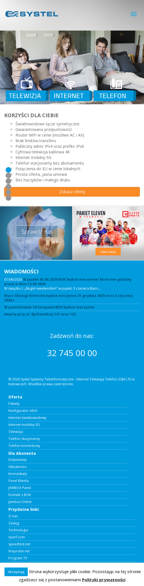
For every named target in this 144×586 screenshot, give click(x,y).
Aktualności (17, 467)
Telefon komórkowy (24, 445)
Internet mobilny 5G (24, 424)
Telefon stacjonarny (24, 438)
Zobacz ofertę (72, 191)
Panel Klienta (18, 481)
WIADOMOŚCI (21, 271)
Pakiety (14, 403)
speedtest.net (19, 544)
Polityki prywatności (103, 579)
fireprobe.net (19, 551)
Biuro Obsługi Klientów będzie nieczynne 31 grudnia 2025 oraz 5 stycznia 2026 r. (68, 298)
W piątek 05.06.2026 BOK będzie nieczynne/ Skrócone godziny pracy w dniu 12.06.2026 (67, 281)
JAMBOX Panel (19, 488)
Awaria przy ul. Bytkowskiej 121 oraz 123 (40, 314)
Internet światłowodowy (27, 417)
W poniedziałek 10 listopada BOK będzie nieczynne (49, 307)
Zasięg (13, 523)
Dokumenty (17, 460)
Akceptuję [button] (16, 571)
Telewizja (15, 431)
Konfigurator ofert (22, 410)
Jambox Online (20, 502)
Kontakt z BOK (19, 495)
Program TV (17, 558)
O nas (13, 516)
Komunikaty (17, 474)
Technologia (18, 530)
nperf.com (16, 537)
